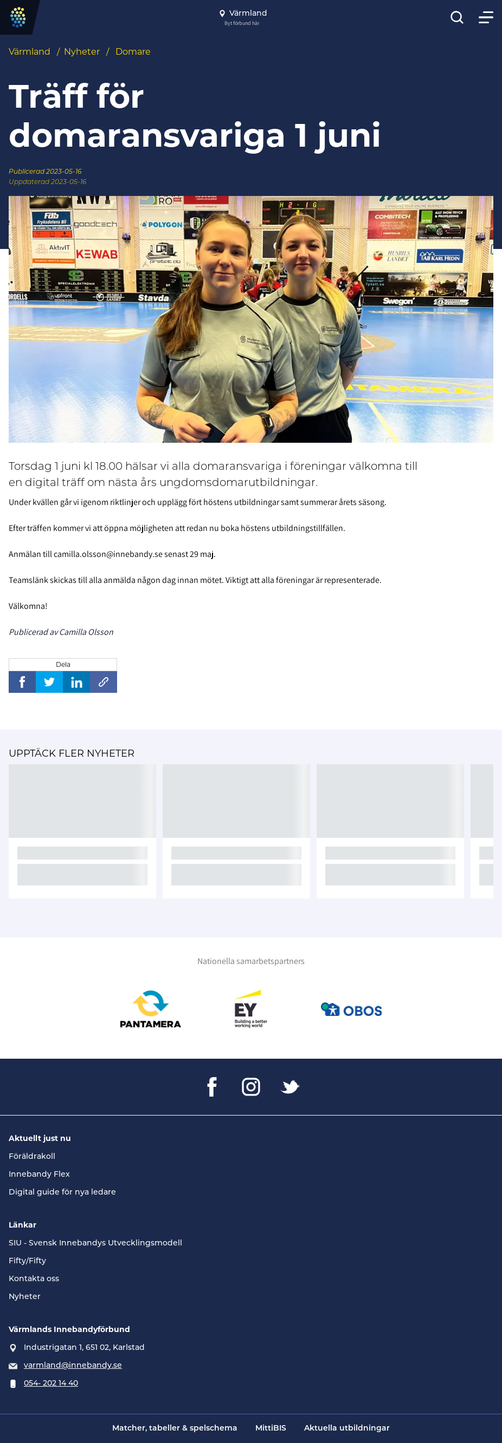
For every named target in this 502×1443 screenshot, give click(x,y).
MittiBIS (270, 1429)
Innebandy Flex (39, 1174)
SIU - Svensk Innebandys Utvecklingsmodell (95, 1243)
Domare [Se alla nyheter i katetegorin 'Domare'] (133, 52)
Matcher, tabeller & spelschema (174, 1429)
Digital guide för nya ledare (62, 1192)
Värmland (29, 52)
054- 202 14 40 (51, 1383)
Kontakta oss (34, 1278)
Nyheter (82, 52)
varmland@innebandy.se (73, 1365)
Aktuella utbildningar (347, 1429)
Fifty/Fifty (27, 1260)
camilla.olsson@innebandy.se (108, 554)
